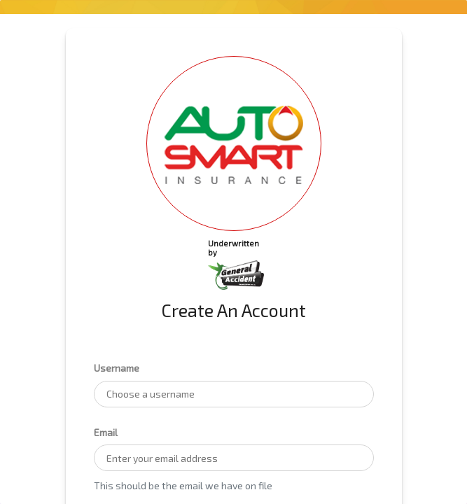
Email (106, 432)
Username (116, 368)
